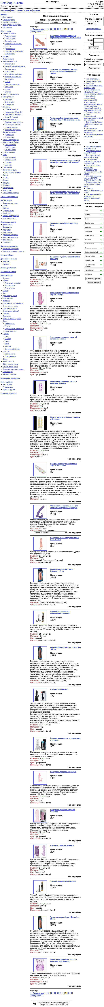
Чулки (5, 359)
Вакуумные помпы (9, 132)
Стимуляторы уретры (11, 193)
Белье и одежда (9, 20)
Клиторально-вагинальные (15, 66)
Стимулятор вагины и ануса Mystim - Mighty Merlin (93, 184)
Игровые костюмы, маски (12, 319)
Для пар (8, 92)
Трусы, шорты (8, 387)
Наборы (6, 208)
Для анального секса (10, 119)
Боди (4, 293)
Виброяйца (9, 87)
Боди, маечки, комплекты (14, 329)
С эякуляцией (10, 54)
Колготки (6, 351)
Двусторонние (10, 49)
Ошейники (6, 213)
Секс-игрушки (8, 17)
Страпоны (6, 107)
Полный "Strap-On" (12, 109)
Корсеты (6, 278)
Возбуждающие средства (12, 25)
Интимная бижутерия (10, 249)
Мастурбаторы (8, 97)
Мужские (6, 264)
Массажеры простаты (13, 125)
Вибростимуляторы (10, 61)
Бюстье (5, 291)
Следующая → (37, 32)
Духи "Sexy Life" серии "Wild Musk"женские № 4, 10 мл (93, 124)
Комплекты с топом (10, 308)
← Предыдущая (37, 29)
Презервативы (8, 188)
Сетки (5, 321)
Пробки (5, 175)
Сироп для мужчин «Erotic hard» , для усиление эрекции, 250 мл (93, 92)
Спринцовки (7, 167)
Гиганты (8, 46)
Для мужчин (9, 104)
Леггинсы (6, 301)
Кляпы (5, 206)
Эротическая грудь (10, 170)
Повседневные (10, 356)
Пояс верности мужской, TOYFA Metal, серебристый (92, 161)
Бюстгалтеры (8, 372)
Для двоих (6, 230)
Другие (7, 89)
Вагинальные (10, 64)
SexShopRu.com (12, 3)
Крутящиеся (9, 79)
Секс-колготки (10, 354)
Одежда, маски (8, 211)
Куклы (5, 155)
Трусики (6, 334)
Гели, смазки (7, 232)
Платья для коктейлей (13, 283)
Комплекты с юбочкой (11, 311)
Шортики (8, 346)
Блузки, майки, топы (10, 367)
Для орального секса (10, 237)
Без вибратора (10, 41)
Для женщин (9, 102)
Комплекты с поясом (10, 306)
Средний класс (10, 160)
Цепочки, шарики (11, 127)
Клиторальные (10, 69)
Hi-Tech (7, 82)
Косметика (7, 242)
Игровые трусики (9, 390)
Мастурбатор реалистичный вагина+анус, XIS (90, 98)
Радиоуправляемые (12, 84)
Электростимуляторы (11, 94)
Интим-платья (10, 286)
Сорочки (6, 314)
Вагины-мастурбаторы (11, 142)
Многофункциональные (13, 74)
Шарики (5, 178)
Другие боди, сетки (10, 296)
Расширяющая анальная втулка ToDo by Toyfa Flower (93, 130)
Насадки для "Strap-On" (13, 112)
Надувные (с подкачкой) (14, 51)
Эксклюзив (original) (12, 349)
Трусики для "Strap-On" (13, 115)
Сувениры (6, 185)
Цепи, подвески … (9, 218)
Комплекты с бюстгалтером (13, 303)
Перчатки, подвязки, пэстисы (13, 369)
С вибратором (10, 39)
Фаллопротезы (8, 59)
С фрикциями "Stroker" (13, 44)
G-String (8, 339)
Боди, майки (7, 384)
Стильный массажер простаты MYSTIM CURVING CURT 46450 (92, 178)
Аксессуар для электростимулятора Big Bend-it (93, 172)
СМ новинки (7, 27)
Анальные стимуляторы (14, 122)
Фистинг (6, 56)
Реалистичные (10, 36)
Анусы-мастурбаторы (11, 140)
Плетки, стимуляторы (11, 216)
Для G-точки (9, 72)
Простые (8, 162)
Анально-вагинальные (13, 77)
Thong (7, 341)
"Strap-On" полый (11, 117)
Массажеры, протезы (13, 172)
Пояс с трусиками (92, 79)
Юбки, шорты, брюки (10, 364)
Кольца (5, 180)
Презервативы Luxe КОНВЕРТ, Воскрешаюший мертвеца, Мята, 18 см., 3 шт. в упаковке (93, 116)
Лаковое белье (8, 362)
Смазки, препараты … (11, 22)
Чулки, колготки (10, 331)
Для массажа (7, 240)
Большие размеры (9, 374)
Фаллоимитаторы (9, 33)
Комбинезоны (8, 298)
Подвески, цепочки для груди (13, 251)
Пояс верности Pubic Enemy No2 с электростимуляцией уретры (92, 197)
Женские (6, 261)
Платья (5, 280)
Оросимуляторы (9, 152)
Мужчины (8, 165)
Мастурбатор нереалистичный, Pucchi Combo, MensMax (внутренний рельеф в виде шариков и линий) (93, 106)
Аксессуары (7, 190)
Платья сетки (10, 288)
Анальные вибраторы (13, 130)
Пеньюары (7, 316)
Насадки (6, 183)
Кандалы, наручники (10, 203)
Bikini (7, 344)
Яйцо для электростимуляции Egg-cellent (93, 190)
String (7, 336)
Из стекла (8, 99)
